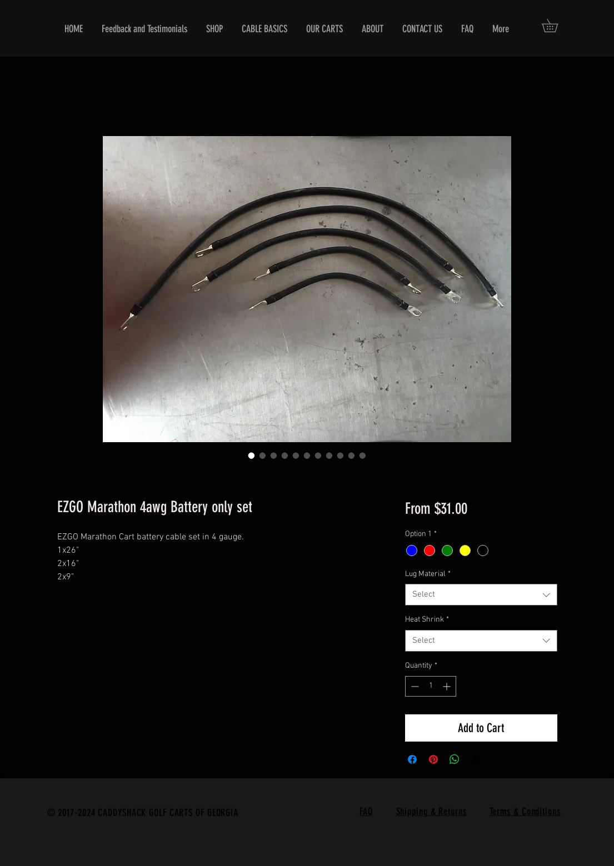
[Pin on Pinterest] (433, 759)
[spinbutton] (431, 686)
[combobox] (481, 594)
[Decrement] (414, 686)
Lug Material (428, 574)
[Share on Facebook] (412, 759)
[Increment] (448, 686)
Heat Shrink (427, 619)
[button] (556, 25)
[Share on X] (475, 759)
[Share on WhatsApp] (454, 759)
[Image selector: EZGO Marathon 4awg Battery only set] (251, 455)
